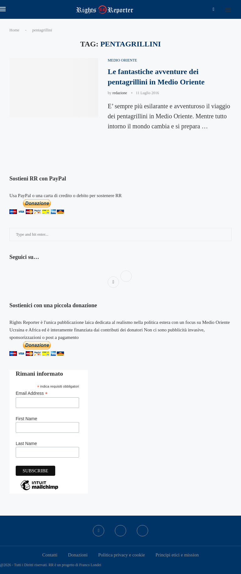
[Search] (238, 9)
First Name (26, 418)
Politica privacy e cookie (121, 554)
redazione (119, 93)
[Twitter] (120, 530)
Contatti (49, 554)
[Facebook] (213, 9)
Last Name (26, 443)
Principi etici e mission (177, 554)
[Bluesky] (142, 530)
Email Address (32, 393)
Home (14, 30)
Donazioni (78, 554)
